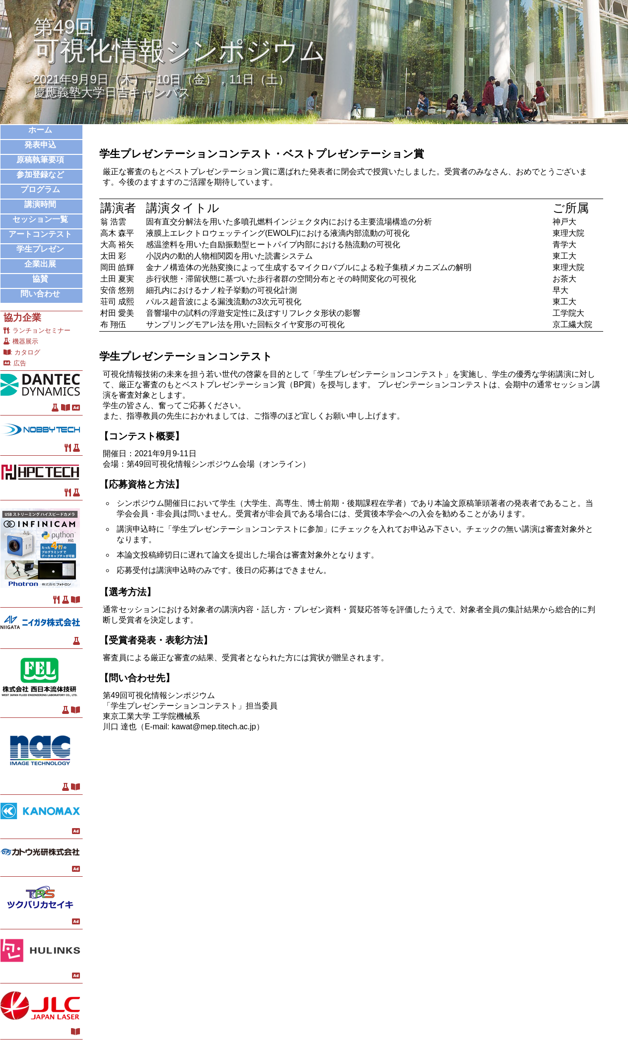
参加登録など (40, 174)
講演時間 (40, 204)
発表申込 (40, 144)
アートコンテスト (40, 234)
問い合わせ (40, 293)
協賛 (40, 279)
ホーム (40, 130)
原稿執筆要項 (40, 159)
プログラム (40, 189)
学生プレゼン (40, 249)
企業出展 (40, 264)
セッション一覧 (40, 219)
